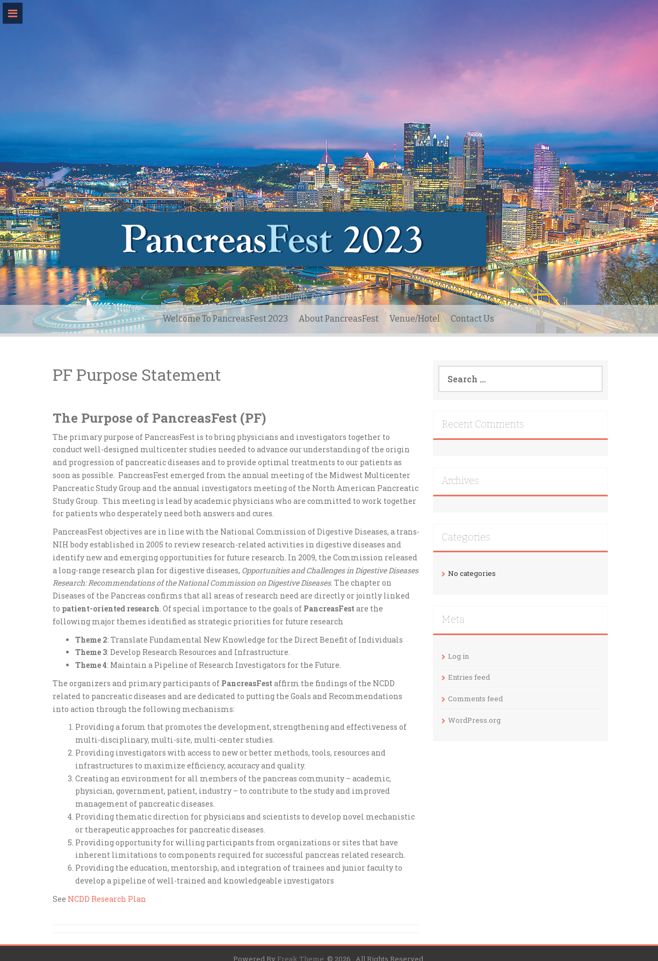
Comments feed (475, 698)
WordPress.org (474, 720)
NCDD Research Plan (107, 899)
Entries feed (469, 677)
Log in (458, 656)
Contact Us (472, 319)
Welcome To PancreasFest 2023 (225, 319)
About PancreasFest (339, 319)
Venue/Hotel (414, 319)
